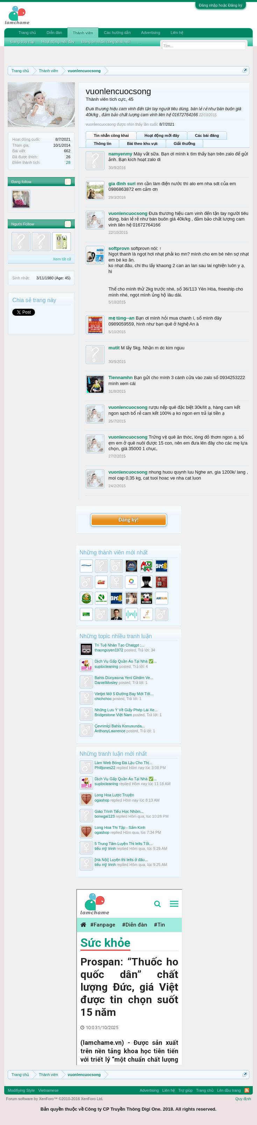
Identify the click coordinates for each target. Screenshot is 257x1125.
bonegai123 (105, 816)
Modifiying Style (21, 1090)
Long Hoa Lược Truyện (114, 795)
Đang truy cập (22, 42)
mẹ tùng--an (121, 318)
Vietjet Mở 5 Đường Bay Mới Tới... (124, 694)
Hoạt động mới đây (161, 135)
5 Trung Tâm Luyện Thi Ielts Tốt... (123, 843)
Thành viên (83, 33)
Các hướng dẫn (117, 32)
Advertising (150, 32)
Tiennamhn (120, 377)
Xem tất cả (62, 259)
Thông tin (102, 143)
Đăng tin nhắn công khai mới (105, 42)
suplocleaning (106, 666)
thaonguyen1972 (109, 650)
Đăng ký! (128, 519)
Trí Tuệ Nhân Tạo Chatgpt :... (119, 645)
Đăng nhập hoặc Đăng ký (220, 5)
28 (68, 162)
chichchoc (103, 699)
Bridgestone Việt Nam (113, 715)
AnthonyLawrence (110, 731)
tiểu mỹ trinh (105, 848)
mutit (114, 347)
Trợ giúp (185, 1090)
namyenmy (120, 153)
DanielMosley (106, 682)
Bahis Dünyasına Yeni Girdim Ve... (124, 678)
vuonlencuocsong (127, 213)
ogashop (102, 800)
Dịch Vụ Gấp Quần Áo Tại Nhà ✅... (126, 661)
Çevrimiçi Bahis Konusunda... (120, 726)
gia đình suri (121, 183)
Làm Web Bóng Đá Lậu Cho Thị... (123, 763)
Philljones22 (105, 768)
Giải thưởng (184, 143)
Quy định (243, 1099)
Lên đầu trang (229, 1090)
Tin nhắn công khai (111, 135)
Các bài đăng (207, 135)
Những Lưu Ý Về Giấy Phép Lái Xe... (126, 710)
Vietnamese (48, 1090)
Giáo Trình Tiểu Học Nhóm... (119, 811)
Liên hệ (177, 32)
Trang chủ (27, 32)
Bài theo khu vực (142, 143)
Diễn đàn (54, 32)
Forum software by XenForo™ (54, 1099)
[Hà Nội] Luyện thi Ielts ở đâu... (121, 860)
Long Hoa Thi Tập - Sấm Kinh (120, 827)
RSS (246, 1090)
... (139, 42)
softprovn (118, 248)
